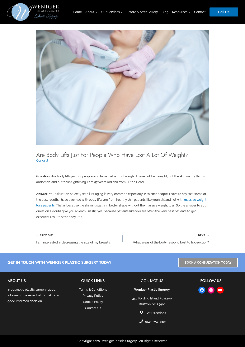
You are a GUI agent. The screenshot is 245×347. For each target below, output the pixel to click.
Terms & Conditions (93, 289)
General (42, 160)
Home (77, 12)
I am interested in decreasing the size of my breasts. (78, 238)
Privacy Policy (93, 296)
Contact (200, 12)
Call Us (223, 12)
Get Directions (156, 313)
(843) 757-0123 (156, 322)
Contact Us (93, 308)
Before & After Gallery (142, 12)
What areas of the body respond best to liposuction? (167, 238)
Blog (165, 12)
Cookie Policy (93, 302)
